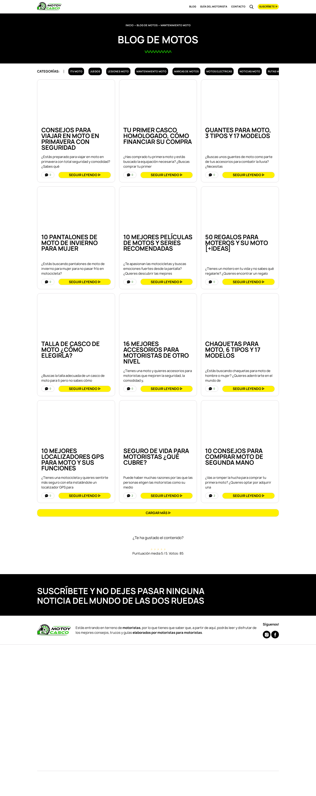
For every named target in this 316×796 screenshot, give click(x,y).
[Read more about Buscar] (251, 7)
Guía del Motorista (213, 6)
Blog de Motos (147, 25)
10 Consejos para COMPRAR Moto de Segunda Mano (234, 457)
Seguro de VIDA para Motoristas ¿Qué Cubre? (156, 457)
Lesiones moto (118, 71)
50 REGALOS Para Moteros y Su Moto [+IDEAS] (236, 243)
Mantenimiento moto (151, 71)
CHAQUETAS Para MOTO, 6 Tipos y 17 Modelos (232, 350)
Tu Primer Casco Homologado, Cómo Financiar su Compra (157, 136)
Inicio (130, 25)
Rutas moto (276, 71)
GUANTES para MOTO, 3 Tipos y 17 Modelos (238, 133)
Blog (192, 6)
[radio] (151, 546)
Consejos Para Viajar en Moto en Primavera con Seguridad (70, 138)
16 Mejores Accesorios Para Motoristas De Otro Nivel (156, 352)
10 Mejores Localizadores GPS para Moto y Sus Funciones (72, 459)
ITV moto (76, 71)
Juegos (95, 71)
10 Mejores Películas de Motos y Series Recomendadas (157, 243)
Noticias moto (250, 71)
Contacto (238, 6)
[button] (158, 512)
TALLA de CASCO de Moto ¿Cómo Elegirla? (70, 350)
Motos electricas (219, 71)
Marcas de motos (186, 71)
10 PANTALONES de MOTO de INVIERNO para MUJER (69, 243)
